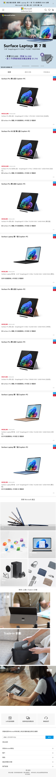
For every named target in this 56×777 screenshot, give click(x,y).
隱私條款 (5, 742)
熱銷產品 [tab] (46, 72)
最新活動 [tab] (28, 72)
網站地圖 (10, 772)
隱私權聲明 (27, 772)
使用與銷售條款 (18, 772)
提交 (49, 737)
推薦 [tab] (9, 72)
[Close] (53, 3)
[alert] (28, 3)
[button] (46, 10)
